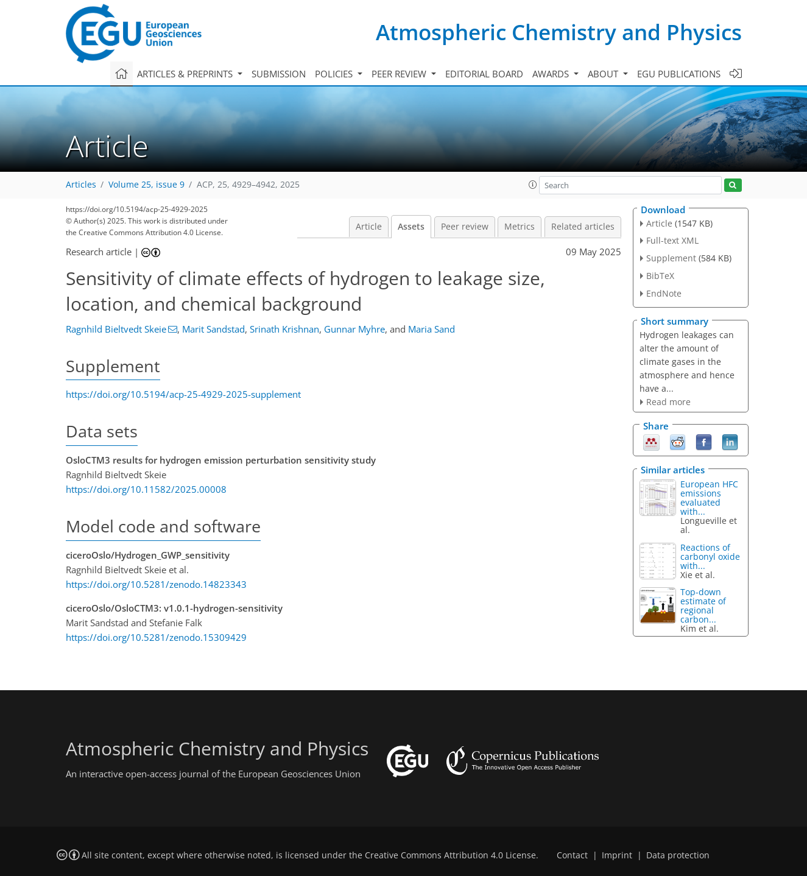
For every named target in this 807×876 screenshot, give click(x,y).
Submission (279, 74)
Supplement (671, 258)
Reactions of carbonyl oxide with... (710, 556)
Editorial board (484, 74)
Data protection (678, 855)
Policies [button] (335, 74)
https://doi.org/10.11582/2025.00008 (146, 489)
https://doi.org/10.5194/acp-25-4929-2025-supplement (183, 394)
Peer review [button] (400, 74)
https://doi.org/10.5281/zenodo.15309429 (156, 637)
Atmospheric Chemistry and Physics (559, 32)
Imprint (617, 855)
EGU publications (679, 74)
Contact (572, 855)
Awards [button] (551, 74)
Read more (668, 402)
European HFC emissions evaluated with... (709, 497)
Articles (81, 184)
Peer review (464, 226)
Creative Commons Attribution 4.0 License (450, 855)
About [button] (604, 74)
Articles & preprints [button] (186, 74)
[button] (533, 184)
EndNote (664, 293)
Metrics (519, 226)
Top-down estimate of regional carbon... (703, 605)
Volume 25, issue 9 (146, 184)
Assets (411, 226)
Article (369, 226)
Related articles (583, 226)
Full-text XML (672, 240)
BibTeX (660, 275)
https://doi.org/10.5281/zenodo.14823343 (156, 584)
